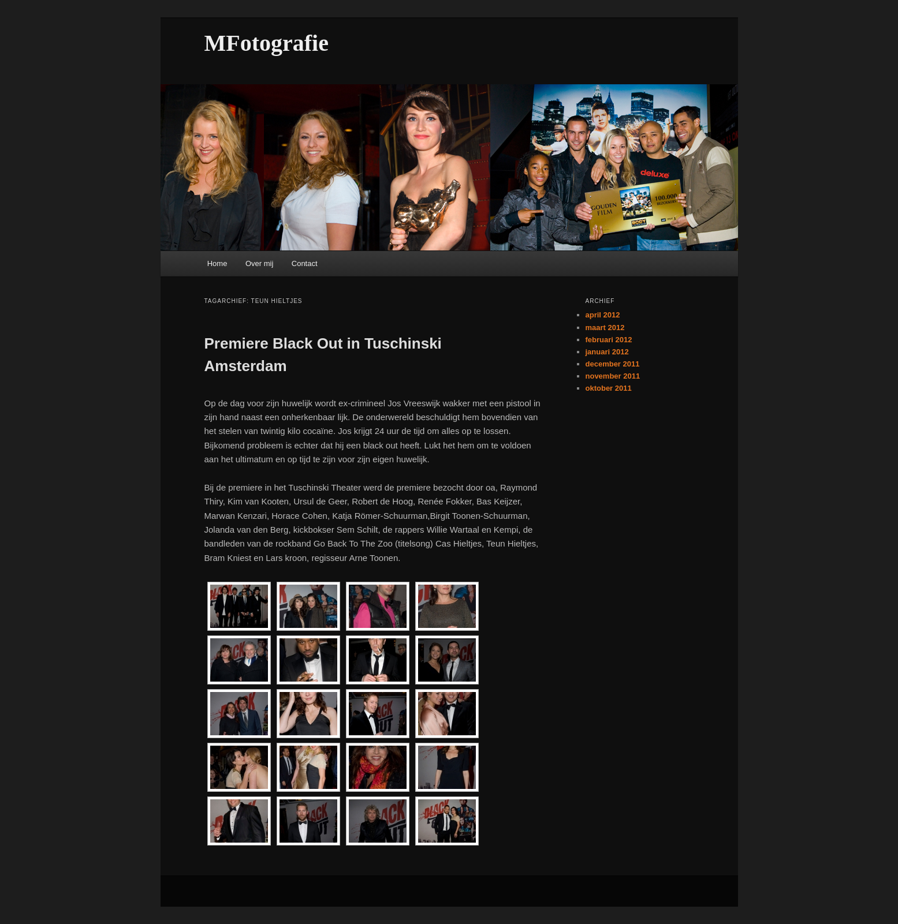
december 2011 (613, 364)
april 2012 (603, 315)
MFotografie (266, 43)
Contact (305, 263)
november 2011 (613, 376)
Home (217, 263)
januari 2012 (607, 351)
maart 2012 (605, 327)
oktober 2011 (609, 388)
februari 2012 (609, 339)
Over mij (259, 263)
